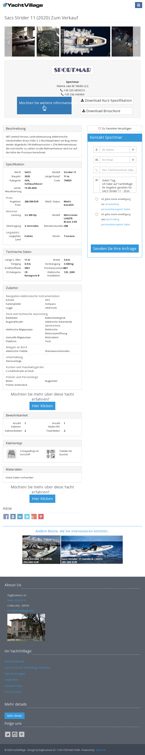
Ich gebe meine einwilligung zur (115, 204)
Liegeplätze (12, 679)
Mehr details (14, 715)
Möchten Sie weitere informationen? (45, 106)
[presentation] (116, 235)
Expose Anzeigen (15, 673)
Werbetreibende (14, 661)
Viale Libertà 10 (16, 600)
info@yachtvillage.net (20, 610)
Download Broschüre (101, 111)
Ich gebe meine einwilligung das (115, 219)
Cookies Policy (13, 686)
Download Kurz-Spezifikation (106, 100)
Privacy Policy (13, 692)
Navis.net (101, 750)
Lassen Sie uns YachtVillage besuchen (27, 667)
